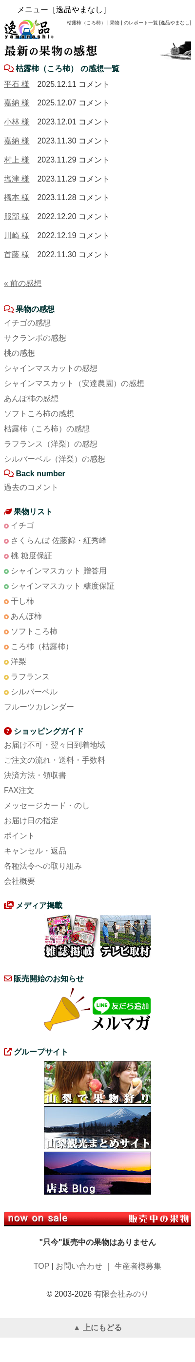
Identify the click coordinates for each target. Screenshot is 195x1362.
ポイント (19, 836)
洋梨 (18, 661)
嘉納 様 (16, 103)
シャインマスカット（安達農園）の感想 (74, 383)
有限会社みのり (121, 1294)
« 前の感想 (22, 283)
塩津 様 (16, 179)
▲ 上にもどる (97, 1327)
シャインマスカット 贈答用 (58, 571)
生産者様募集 (138, 1266)
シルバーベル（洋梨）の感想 (54, 459)
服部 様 (16, 216)
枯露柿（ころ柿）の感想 (47, 429)
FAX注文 (19, 790)
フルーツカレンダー (39, 707)
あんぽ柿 (26, 616)
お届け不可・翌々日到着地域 (54, 745)
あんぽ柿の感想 (31, 398)
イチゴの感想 (27, 323)
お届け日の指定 (31, 820)
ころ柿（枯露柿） (42, 646)
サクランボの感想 (35, 338)
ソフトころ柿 (34, 631)
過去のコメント (31, 487)
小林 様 (16, 122)
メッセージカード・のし (47, 805)
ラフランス (30, 676)
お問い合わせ (79, 1266)
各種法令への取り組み (43, 866)
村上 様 (16, 160)
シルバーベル (34, 692)
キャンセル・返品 (35, 851)
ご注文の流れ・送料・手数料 (54, 760)
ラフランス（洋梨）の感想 (51, 444)
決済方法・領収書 (35, 775)
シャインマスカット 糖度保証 (62, 586)
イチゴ (22, 525)
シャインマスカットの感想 (51, 368)
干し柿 (22, 601)
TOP (41, 1266)
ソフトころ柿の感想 (39, 413)
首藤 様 (16, 254)
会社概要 (19, 881)
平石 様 (16, 84)
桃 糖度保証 (31, 555)
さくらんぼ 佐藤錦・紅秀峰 (58, 540)
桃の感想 (19, 353)
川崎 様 (16, 235)
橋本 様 (16, 197)
